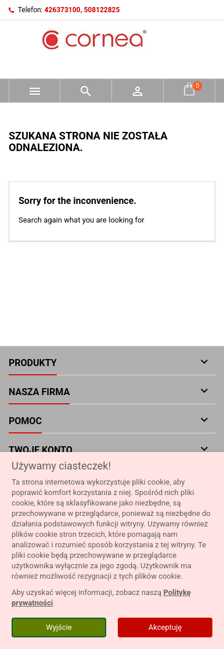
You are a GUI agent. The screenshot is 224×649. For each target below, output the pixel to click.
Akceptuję (165, 627)
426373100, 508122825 (82, 10)
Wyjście (58, 627)
